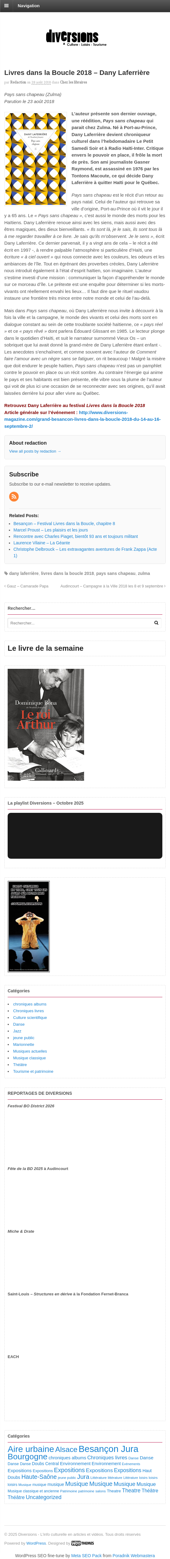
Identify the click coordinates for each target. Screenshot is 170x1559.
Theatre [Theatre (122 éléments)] (114, 1491)
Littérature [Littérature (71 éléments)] (131, 1477)
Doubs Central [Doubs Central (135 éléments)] (45, 1463)
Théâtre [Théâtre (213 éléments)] (16, 1497)
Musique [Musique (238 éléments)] (146, 1484)
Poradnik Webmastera (134, 1555)
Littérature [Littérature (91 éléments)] (99, 1478)
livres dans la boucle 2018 (67, 573)
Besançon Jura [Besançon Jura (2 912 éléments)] (109, 1449)
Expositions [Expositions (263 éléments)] (99, 1470)
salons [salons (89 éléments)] (100, 1491)
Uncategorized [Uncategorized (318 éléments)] (43, 1497)
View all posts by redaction (35, 451)
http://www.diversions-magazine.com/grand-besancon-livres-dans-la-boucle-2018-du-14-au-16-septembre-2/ (82, 419)
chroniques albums (29, 1004)
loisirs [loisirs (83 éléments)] (153, 1477)
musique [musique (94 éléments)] (39, 1485)
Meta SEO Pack (86, 1555)
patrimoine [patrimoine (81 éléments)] (86, 1491)
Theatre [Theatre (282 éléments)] (131, 1490)
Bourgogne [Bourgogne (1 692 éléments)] (27, 1456)
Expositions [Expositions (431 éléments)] (69, 1470)
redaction (18, 82)
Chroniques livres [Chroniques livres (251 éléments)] (107, 1458)
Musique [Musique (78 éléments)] (24, 1485)
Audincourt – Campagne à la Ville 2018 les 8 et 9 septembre (113, 586)
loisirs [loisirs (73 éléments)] (143, 1477)
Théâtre (20, 1064)
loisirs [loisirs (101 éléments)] (12, 1485)
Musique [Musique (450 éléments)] (76, 1483)
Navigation (29, 5)
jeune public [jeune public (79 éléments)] (67, 1477)
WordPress (36, 1543)
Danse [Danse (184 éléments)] (146, 1457)
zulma (144, 573)
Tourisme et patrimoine (33, 1071)
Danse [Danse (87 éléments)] (133, 1458)
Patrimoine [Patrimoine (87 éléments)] (68, 1491)
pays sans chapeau (115, 573)
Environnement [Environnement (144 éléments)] (106, 1463)
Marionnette (23, 1044)
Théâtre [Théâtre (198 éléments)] (150, 1490)
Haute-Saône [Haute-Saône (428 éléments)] (39, 1476)
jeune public (23, 1037)
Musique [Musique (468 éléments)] (101, 1483)
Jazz (17, 1031)
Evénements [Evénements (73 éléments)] (131, 1464)
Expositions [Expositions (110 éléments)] (43, 1470)
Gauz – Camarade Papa (26, 586)
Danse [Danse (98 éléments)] (25, 1464)
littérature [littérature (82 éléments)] (115, 1477)
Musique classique (29, 1058)
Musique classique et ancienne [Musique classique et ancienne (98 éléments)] (33, 1491)
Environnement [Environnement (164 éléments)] (75, 1463)
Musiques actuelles (30, 1051)
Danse (19, 1024)
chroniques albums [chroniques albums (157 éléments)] (67, 1457)
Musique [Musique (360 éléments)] (124, 1484)
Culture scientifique (30, 1017)
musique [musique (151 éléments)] (55, 1484)
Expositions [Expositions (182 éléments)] (19, 1470)
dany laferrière (24, 573)
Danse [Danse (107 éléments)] (13, 1464)
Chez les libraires (73, 82)
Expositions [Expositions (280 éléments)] (128, 1470)
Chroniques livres (28, 1011)
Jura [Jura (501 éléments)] (83, 1476)
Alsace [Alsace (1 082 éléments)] (66, 1449)
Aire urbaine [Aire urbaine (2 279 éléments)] (31, 1449)
